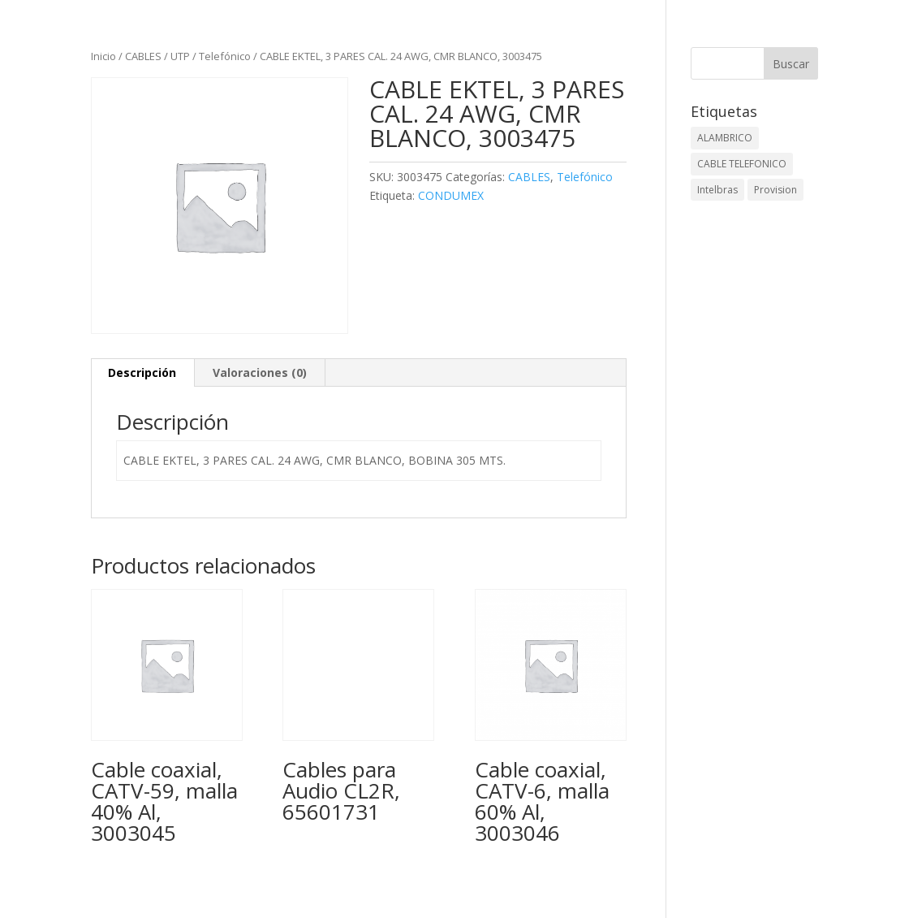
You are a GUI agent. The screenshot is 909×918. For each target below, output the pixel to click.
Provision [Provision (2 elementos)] (775, 190)
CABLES (143, 56)
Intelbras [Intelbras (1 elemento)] (717, 190)
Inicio (103, 56)
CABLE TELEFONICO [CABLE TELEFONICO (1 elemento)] (741, 164)
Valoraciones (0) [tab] (260, 372)
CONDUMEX (451, 195)
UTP (180, 56)
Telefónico (225, 56)
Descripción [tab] (142, 372)
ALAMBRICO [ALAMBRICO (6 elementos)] (724, 138)
